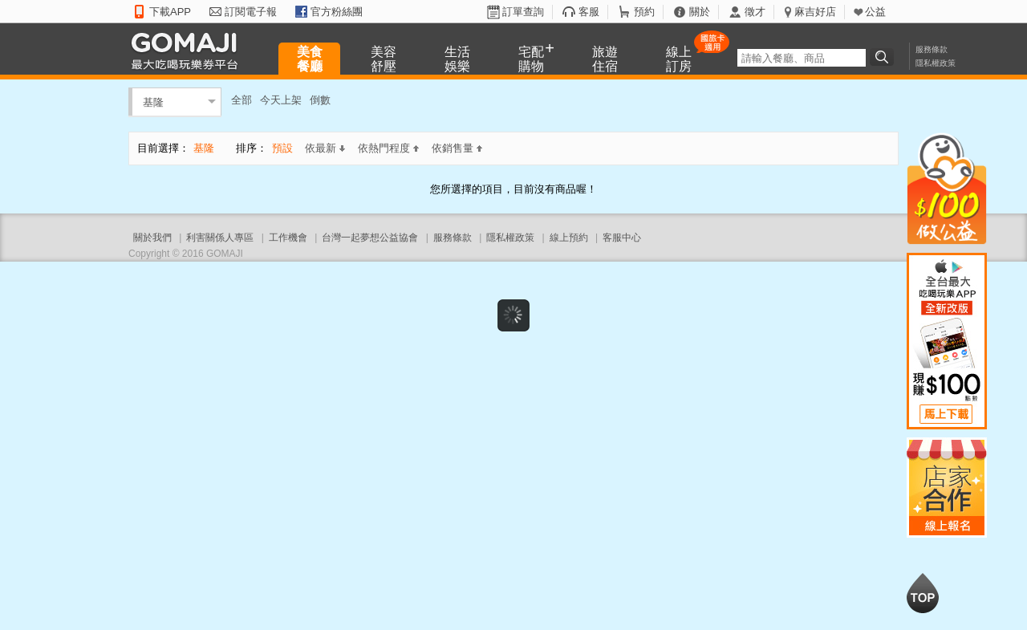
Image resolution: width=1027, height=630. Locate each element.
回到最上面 (923, 593)
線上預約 (569, 237)
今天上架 (281, 100)
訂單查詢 (523, 12)
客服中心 (622, 237)
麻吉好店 (815, 12)
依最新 (325, 148)
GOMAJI (188, 50)
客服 (588, 12)
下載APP (170, 12)
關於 (699, 12)
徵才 (755, 12)
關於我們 (152, 237)
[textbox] (801, 58)
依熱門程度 (388, 148)
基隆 (153, 102)
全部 (241, 100)
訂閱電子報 (251, 12)
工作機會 (288, 237)
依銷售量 (457, 148)
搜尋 (884, 57)
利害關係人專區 (220, 237)
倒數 (320, 100)
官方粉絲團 (337, 12)
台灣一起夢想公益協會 (370, 237)
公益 (875, 12)
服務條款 (931, 49)
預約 (644, 12)
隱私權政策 (935, 63)
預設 (282, 148)
